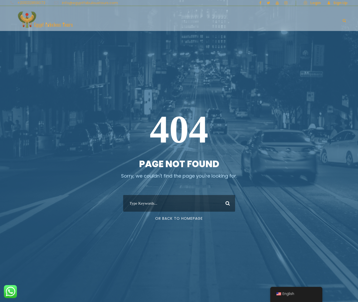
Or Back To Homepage (179, 218)
